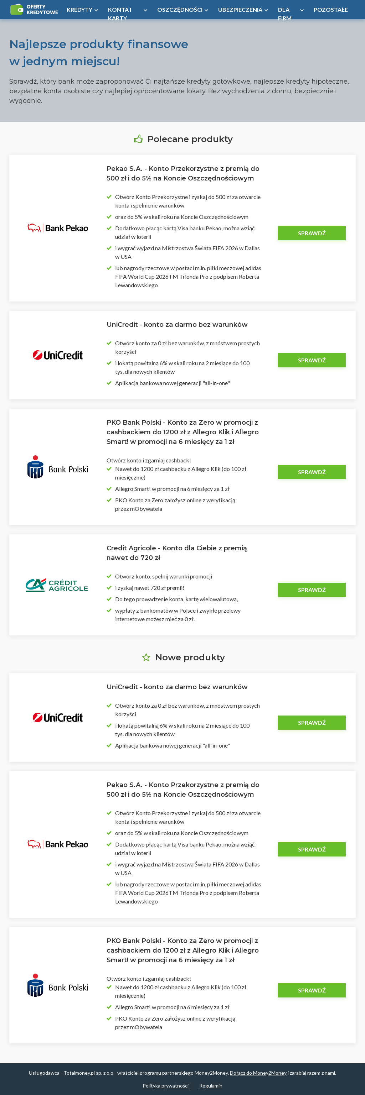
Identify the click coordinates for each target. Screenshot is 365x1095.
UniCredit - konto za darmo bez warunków (177, 325)
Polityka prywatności (166, 1086)
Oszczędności (179, 9)
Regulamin (210, 1086)
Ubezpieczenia (240, 9)
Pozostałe (331, 9)
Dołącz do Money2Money (258, 1073)
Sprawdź (312, 233)
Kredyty (79, 9)
